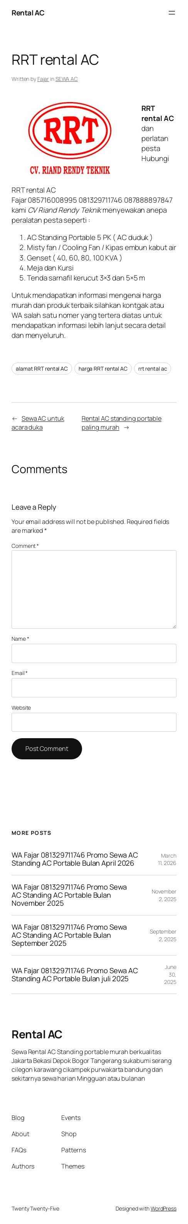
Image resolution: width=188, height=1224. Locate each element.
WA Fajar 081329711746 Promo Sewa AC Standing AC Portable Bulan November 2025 (69, 895)
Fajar (43, 78)
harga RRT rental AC (103, 368)
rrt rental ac (152, 368)
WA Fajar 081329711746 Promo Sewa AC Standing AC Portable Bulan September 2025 (69, 935)
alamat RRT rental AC (42, 368)
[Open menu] (171, 12)
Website (21, 707)
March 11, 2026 (167, 859)
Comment (25, 545)
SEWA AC (66, 78)
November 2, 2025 (164, 895)
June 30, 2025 (170, 974)
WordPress (163, 1208)
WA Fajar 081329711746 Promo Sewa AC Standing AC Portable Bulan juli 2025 (75, 975)
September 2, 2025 (163, 935)
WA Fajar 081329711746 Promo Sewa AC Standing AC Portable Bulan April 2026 (75, 859)
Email (20, 673)
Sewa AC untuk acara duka (38, 423)
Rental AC (28, 13)
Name (20, 638)
